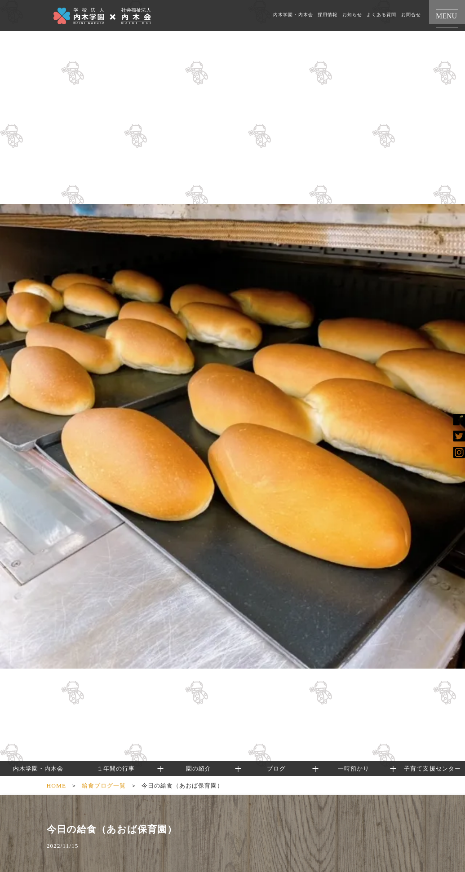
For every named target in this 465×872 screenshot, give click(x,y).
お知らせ (352, 15)
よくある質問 (381, 15)
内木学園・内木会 (293, 15)
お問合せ (411, 15)
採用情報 (327, 15)
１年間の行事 (116, 768)
